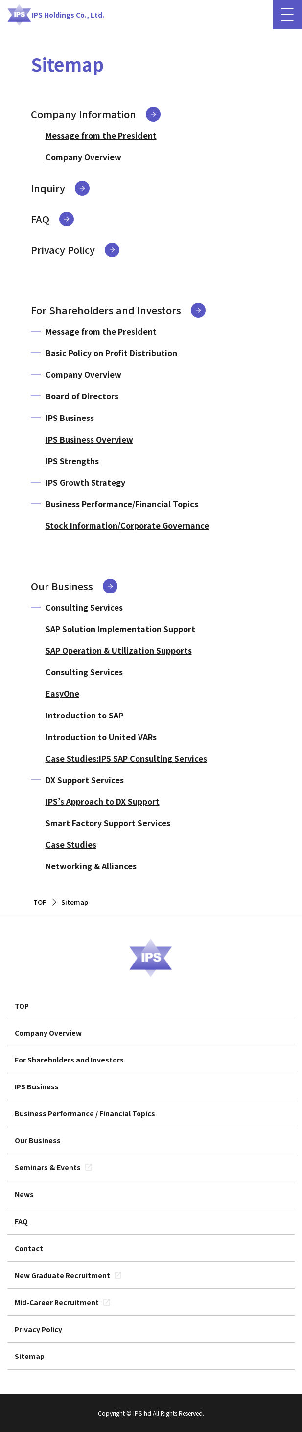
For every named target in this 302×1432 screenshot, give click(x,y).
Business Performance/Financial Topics (122, 504)
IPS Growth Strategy (85, 482)
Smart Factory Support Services (108, 823)
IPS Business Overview (89, 439)
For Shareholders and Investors (106, 310)
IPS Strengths (72, 461)
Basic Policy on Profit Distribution (111, 353)
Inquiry (48, 188)
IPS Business (70, 417)
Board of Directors (82, 396)
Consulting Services (84, 607)
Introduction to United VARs (101, 736)
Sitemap (30, 1356)
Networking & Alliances (91, 866)
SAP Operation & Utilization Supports (119, 650)
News (24, 1194)
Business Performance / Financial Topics (85, 1113)
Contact (29, 1248)
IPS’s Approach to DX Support (103, 801)
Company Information (83, 114)
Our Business (62, 586)
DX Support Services (85, 780)
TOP (22, 1006)
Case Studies (71, 844)
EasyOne (62, 693)
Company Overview (83, 157)
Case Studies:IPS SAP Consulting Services (126, 758)
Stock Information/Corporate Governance (127, 525)
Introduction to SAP (84, 715)
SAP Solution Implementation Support (120, 629)
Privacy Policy (63, 249)
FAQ (40, 218)
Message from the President (101, 135)
